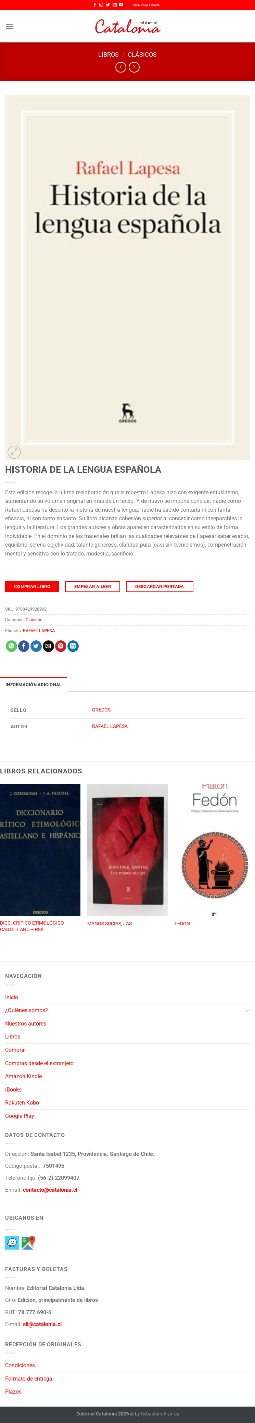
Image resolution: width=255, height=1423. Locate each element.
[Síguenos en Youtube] (121, 5)
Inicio (11, 997)
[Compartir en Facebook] (23, 646)
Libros (108, 54)
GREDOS (101, 710)
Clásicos (142, 54)
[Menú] (9, 26)
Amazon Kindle (23, 1076)
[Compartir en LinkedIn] (73, 646)
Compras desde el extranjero (39, 1063)
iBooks (13, 1089)
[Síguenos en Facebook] (95, 5)
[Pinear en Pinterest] (60, 646)
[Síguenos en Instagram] (101, 5)
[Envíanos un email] (115, 5)
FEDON (182, 924)
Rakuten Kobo (22, 1102)
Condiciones (20, 1365)
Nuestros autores (25, 1023)
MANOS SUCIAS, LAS (109, 924)
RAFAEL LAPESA (39, 630)
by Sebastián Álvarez (157, 1414)
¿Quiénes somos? (26, 1010)
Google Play (19, 1116)
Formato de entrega (28, 1378)
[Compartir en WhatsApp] (11, 646)
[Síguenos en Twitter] (108, 5)
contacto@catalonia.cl (50, 1190)
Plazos (13, 1391)
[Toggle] (247, 1010)
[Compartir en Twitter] (36, 646)
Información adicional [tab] (33, 684)
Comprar (15, 1050)
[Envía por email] (48, 646)
